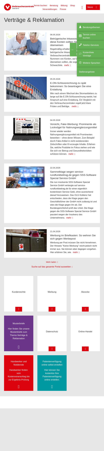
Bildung (64, 5)
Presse (63, 9)
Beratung (54, 5)
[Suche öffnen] (82, 7)
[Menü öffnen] (93, 7)
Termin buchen (40, 5)
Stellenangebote (87, 72)
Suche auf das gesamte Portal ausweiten (51, 267)
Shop (72, 5)
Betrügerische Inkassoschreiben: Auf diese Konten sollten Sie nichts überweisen (71, 42)
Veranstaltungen (49, 9)
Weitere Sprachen (91, 63)
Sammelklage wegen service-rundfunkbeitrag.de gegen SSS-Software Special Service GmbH (73, 175)
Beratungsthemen (91, 27)
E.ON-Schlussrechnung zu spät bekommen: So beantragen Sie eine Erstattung (70, 86)
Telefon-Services (91, 45)
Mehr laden (51, 262)
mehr (66, 65)
